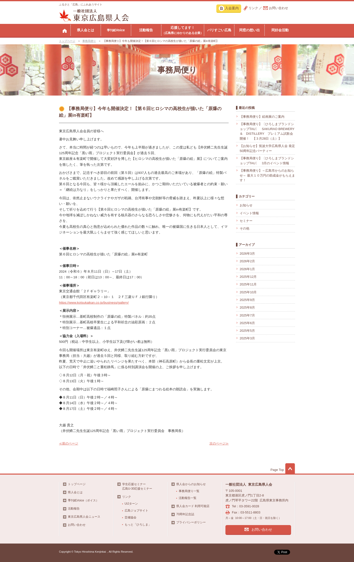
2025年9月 (247, 300)
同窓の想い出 (249, 30)
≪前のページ (68, 443)
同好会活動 (280, 30)
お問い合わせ (278, 8)
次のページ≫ (219, 443)
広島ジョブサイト (136, 510)
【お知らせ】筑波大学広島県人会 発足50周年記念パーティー (267, 148)
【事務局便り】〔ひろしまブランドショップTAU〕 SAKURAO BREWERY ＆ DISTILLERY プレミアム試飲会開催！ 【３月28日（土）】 (267, 131)
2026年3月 (247, 253)
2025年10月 (248, 292)
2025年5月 (247, 330)
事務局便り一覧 (189, 491)
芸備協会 (130, 517)
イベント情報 (249, 213)
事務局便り (89, 40)
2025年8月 (247, 307)
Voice (116, 30)
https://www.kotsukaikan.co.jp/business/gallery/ (94, 302)
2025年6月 (247, 323)
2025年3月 (247, 338)
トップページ (67, 40)
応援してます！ (182, 30)
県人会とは (85, 30)
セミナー (246, 221)
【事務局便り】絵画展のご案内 (262, 116)
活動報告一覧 (187, 498)
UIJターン (131, 503)
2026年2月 (247, 261)
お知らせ (246, 205)
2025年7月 (247, 315)
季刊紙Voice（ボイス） (83, 500)
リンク (253, 8)
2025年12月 (248, 277)
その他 (244, 228)
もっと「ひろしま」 (138, 524)
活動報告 (146, 30)
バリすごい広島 (219, 30)
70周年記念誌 (185, 514)
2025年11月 (248, 284)
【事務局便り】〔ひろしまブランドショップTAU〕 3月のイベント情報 (267, 160)
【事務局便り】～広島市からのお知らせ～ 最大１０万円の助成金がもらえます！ (267, 175)
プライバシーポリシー (191, 522)
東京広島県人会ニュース (84, 516)
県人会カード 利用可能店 (192, 506)
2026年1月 (247, 269)
